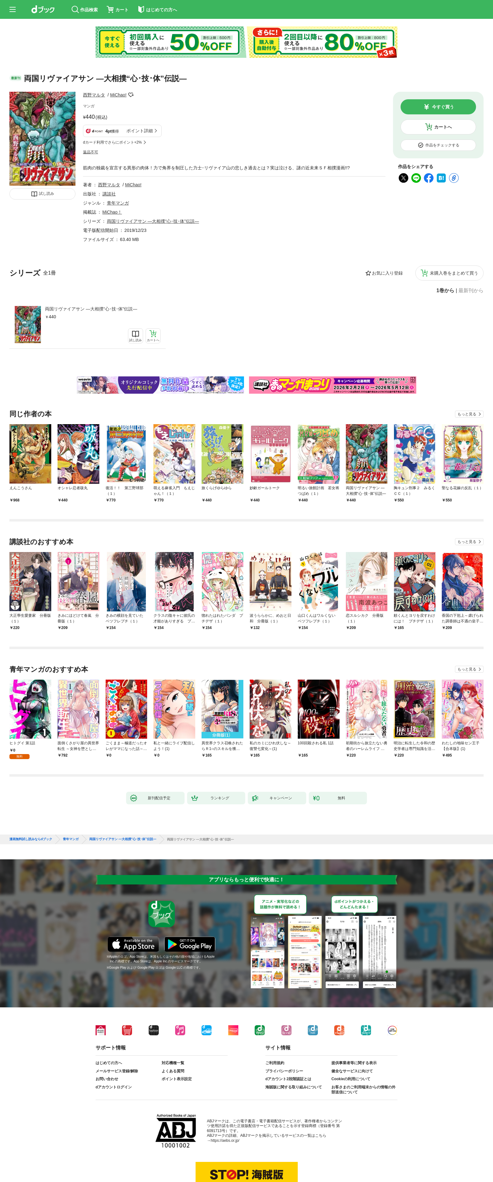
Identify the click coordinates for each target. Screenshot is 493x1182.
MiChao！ (112, 212)
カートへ (443, 126)
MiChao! (118, 94)
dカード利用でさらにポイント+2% (112, 142)
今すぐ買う (443, 106)
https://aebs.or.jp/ (225, 1140)
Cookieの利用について (350, 1079)
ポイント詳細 (139, 130)
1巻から (445, 290)
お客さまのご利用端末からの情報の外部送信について (363, 1089)
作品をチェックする (442, 145)
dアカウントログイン (114, 1087)
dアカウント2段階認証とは (288, 1079)
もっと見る (466, 414)
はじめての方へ (109, 1063)
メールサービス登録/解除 (117, 1071)
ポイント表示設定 (177, 1079)
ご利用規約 (274, 1063)
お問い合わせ (107, 1079)
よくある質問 (173, 1071)
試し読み (46, 193)
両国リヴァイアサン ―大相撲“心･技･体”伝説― (91, 308)
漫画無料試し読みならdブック (30, 839)
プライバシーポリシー (284, 1071)
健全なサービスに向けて (352, 1071)
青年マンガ (118, 202)
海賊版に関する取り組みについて (293, 1087)
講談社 (109, 193)
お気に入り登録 (387, 273)
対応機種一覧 (173, 1063)
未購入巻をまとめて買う (454, 273)
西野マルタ (94, 94)
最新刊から (471, 290)
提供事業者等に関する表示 (354, 1063)
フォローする (131, 95)
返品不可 (90, 152)
